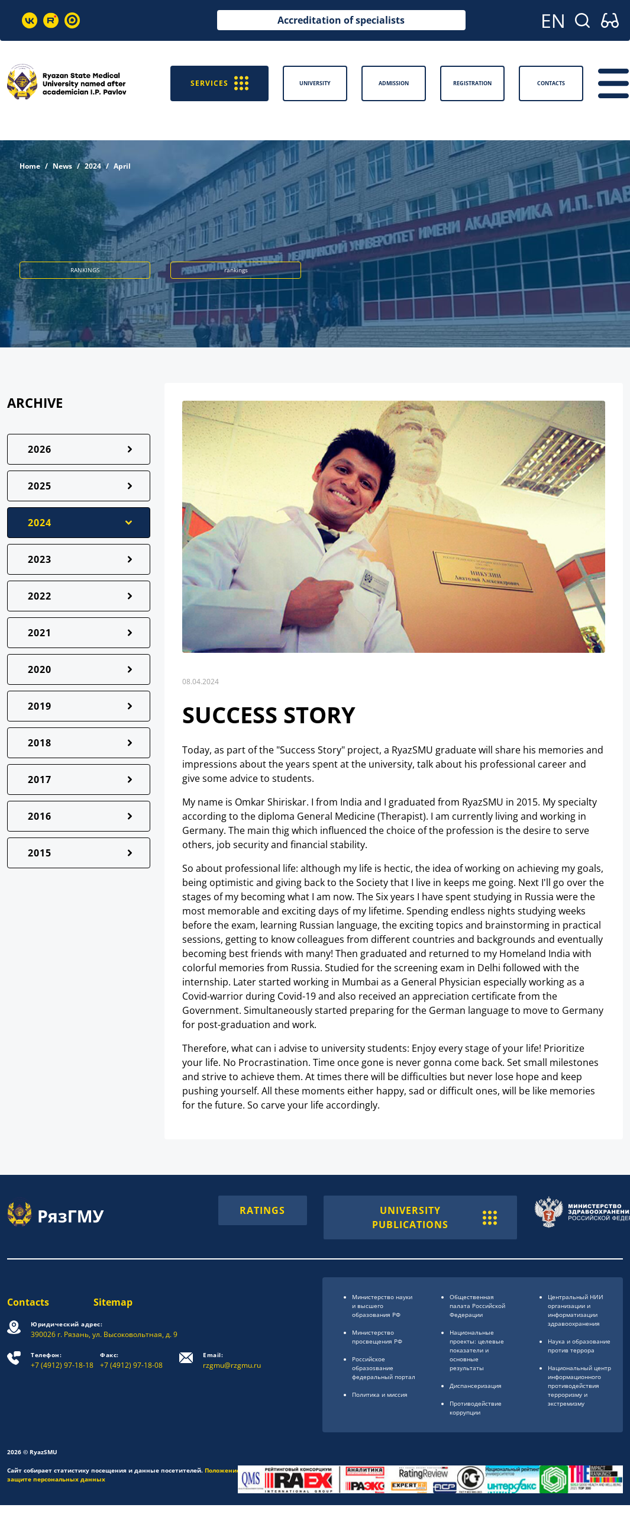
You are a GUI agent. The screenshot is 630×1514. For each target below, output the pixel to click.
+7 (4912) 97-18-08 (131, 1360)
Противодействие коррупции (476, 1407)
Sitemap (113, 1302)
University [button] (315, 83)
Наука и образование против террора (579, 1345)
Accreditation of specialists (341, 20)
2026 (39, 449)
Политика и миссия (380, 1394)
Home (30, 166)
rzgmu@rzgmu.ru (232, 1360)
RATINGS (262, 1210)
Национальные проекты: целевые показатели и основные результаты (477, 1350)
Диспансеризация (476, 1385)
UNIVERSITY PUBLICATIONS (434, 1217)
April (122, 166)
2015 (39, 852)
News (62, 166)
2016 (39, 816)
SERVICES (219, 83)
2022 (39, 596)
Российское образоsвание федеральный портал (383, 1368)
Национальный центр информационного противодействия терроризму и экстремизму (579, 1385)
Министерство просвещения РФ (377, 1336)
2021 (39, 632)
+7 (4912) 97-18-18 (62, 1360)
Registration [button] (472, 83)
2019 (39, 706)
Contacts (28, 1302)
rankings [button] (236, 270)
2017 (39, 779)
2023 (39, 559)
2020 (39, 669)
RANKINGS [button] (84, 270)
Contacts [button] (551, 83)
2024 (93, 166)
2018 (39, 742)
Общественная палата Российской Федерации (477, 1306)
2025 (39, 485)
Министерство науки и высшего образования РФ (382, 1306)
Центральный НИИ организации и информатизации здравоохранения (575, 1310)
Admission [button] (394, 83)
